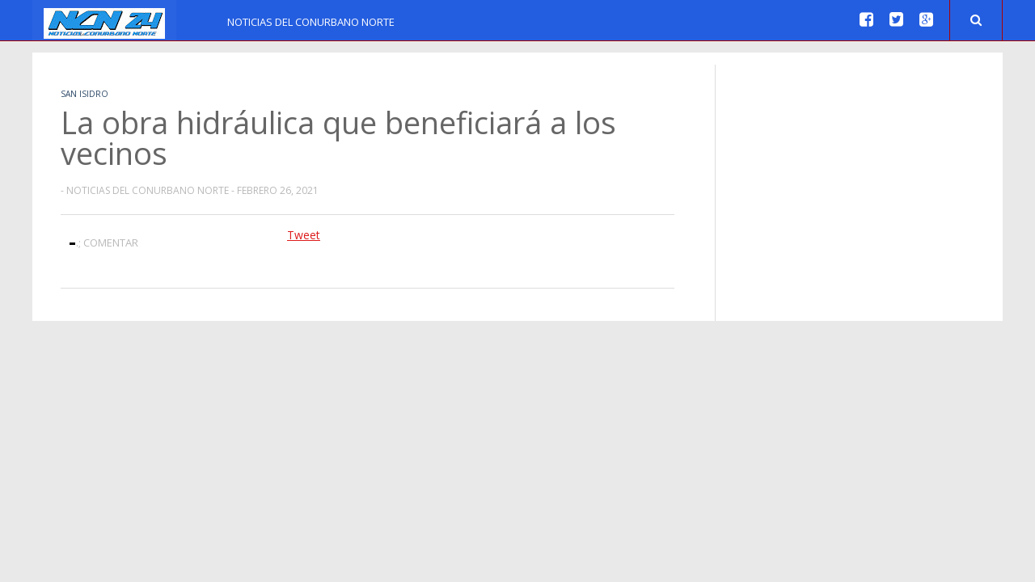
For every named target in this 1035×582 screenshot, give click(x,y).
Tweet (303, 234)
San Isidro (84, 93)
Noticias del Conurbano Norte (311, 22)
